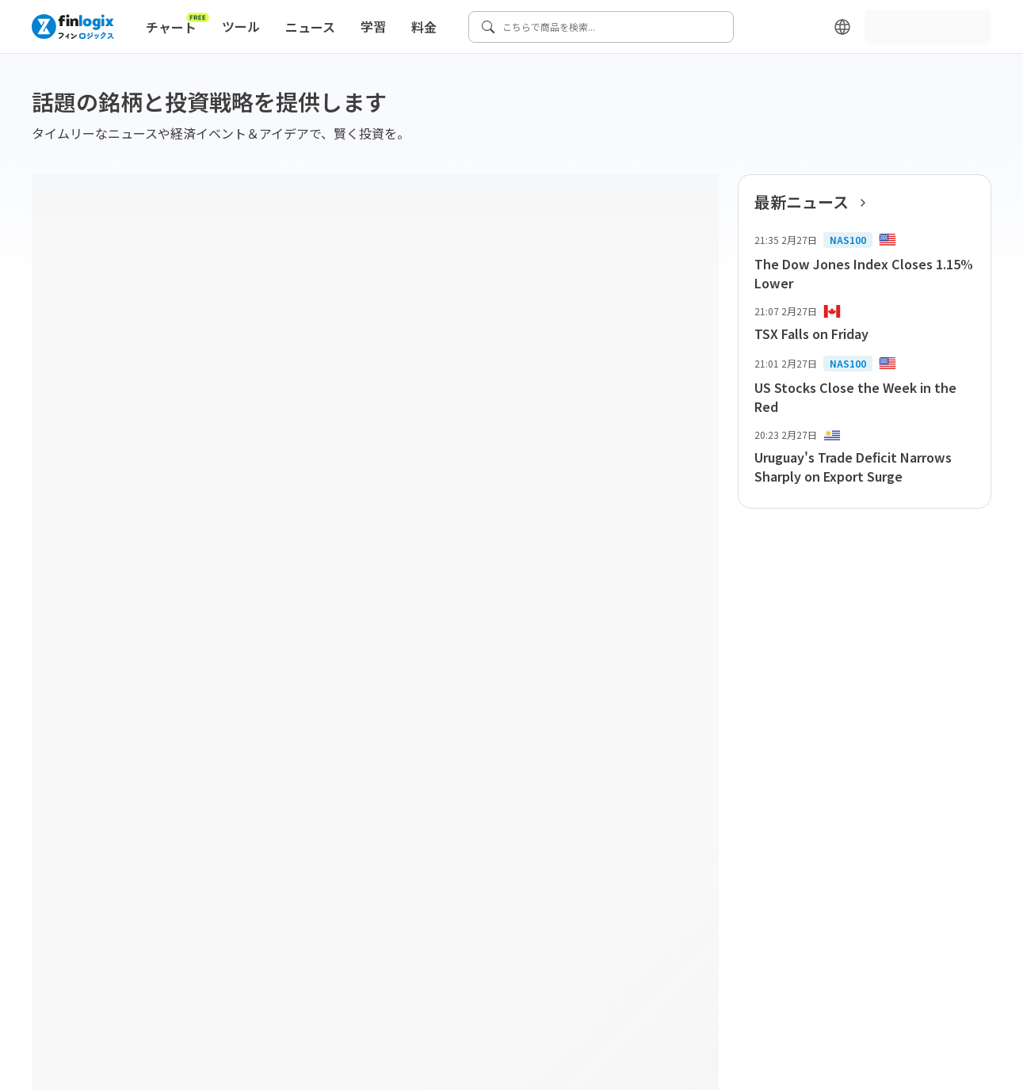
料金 (424, 26)
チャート (177, 23)
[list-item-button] (864, 262)
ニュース (310, 26)
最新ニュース (815, 202)
